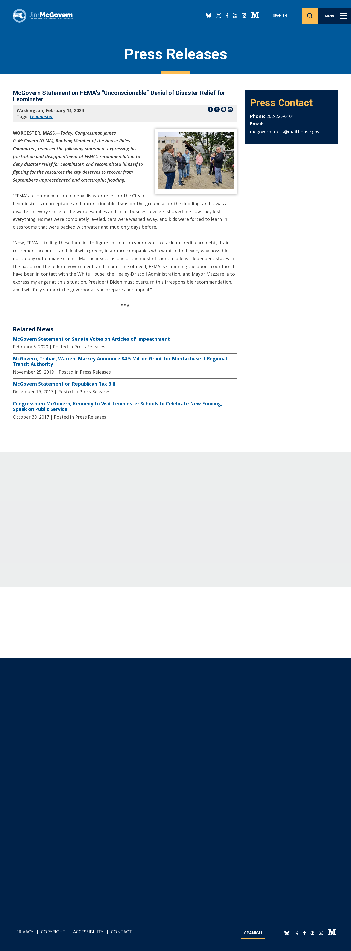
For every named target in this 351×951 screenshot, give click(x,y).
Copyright (53, 931)
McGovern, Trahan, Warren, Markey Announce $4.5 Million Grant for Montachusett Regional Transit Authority (120, 361)
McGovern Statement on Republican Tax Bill (64, 384)
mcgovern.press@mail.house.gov (284, 132)
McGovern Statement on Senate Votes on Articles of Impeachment (91, 339)
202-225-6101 (280, 116)
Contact (121, 931)
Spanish (280, 16)
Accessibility (88, 931)
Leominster (41, 116)
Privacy (24, 931)
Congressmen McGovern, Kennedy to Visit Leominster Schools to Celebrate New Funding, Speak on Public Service (117, 406)
